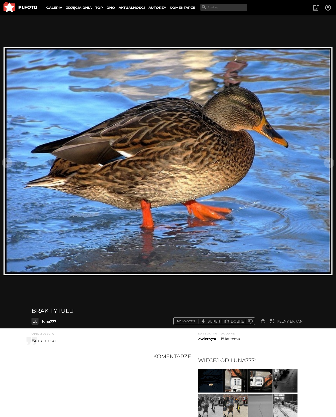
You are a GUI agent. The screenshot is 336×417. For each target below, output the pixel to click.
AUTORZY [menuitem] (157, 7)
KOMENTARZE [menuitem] (182, 7)
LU (35, 321)
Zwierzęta (207, 339)
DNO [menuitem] (110, 7)
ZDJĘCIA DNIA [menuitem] (79, 7)
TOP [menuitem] (99, 7)
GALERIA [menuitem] (54, 7)
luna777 (49, 321)
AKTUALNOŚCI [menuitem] (132, 7)
